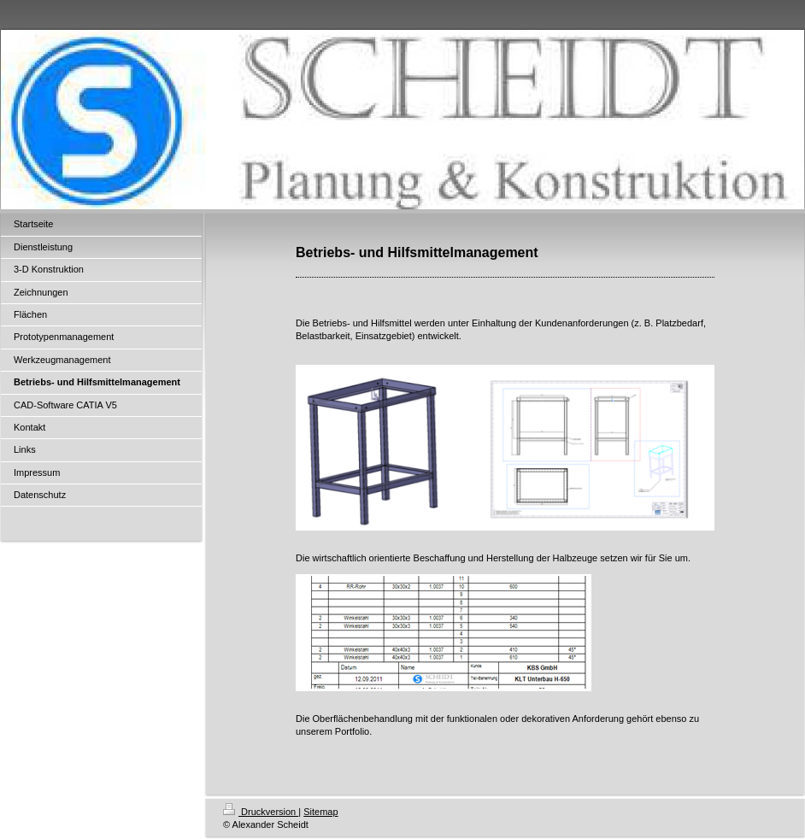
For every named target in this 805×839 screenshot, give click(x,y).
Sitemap (320, 812)
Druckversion (260, 812)
